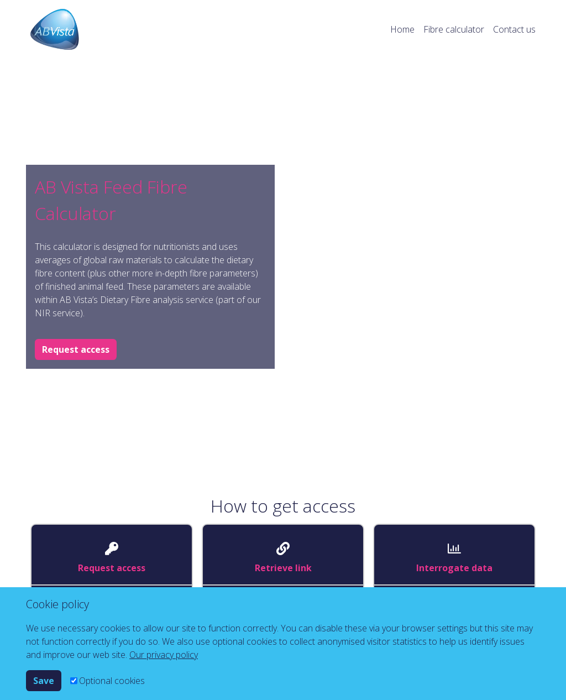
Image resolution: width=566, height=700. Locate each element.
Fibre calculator (453, 29)
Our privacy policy (163, 655)
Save (43, 681)
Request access (75, 349)
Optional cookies (112, 681)
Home (402, 29)
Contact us (514, 29)
